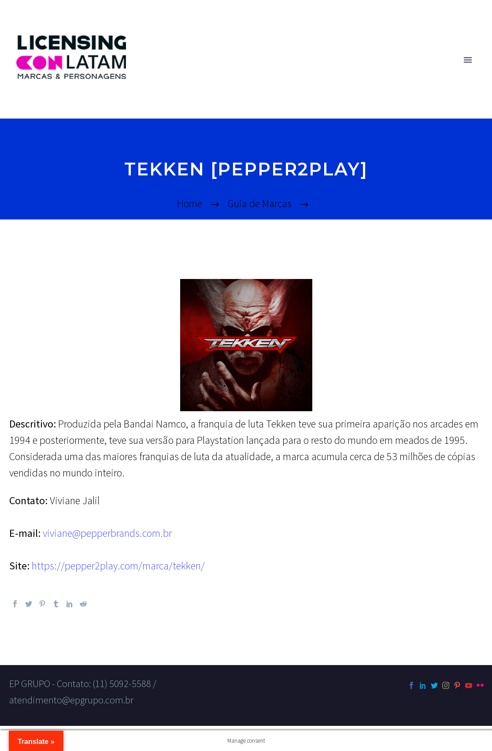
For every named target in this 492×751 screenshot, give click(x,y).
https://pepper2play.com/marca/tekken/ (118, 566)
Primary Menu (468, 60)
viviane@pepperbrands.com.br (106, 533)
